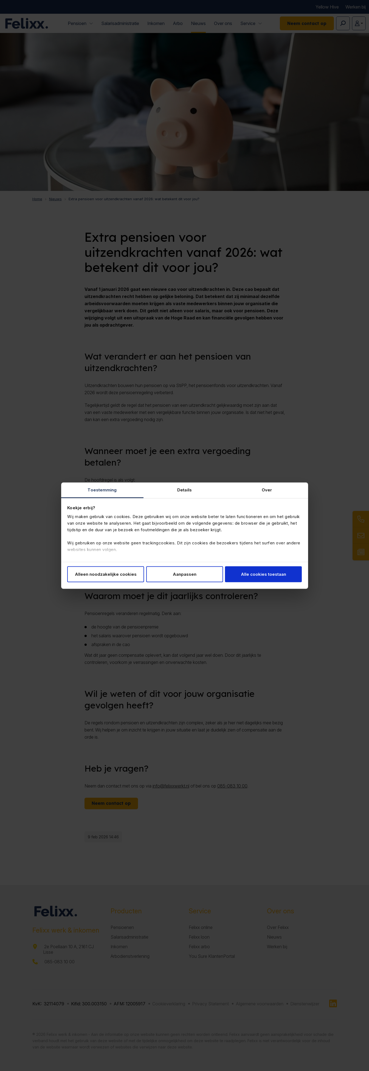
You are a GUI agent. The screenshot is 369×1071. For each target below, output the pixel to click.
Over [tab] (267, 489)
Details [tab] (184, 489)
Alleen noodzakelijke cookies (106, 574)
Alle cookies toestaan (263, 574)
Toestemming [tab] (102, 489)
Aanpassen (184, 574)
